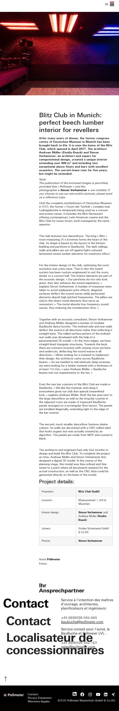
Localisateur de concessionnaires (32, 645)
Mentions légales (39, 701)
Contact (28, 622)
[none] (106, 4)
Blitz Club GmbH (88, 492)
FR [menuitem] (106, 4)
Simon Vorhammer (90, 512)
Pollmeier (53, 559)
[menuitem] (106, 4)
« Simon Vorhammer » (74, 190)
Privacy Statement (40, 698)
